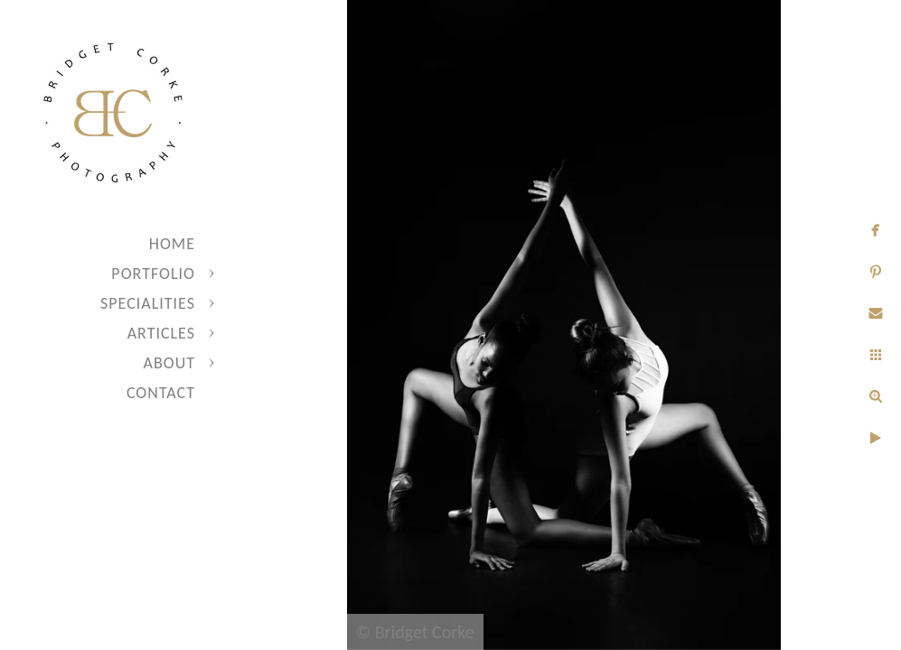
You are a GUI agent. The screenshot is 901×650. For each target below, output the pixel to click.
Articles (161, 333)
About (169, 363)
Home (172, 244)
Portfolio (153, 273)
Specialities (147, 303)
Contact (161, 393)
